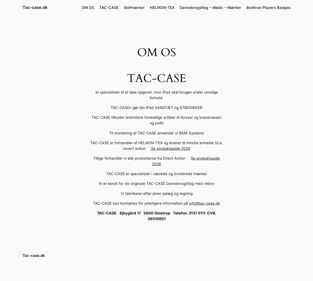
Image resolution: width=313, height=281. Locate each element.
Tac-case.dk (35, 7)
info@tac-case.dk (204, 203)
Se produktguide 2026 (170, 148)
